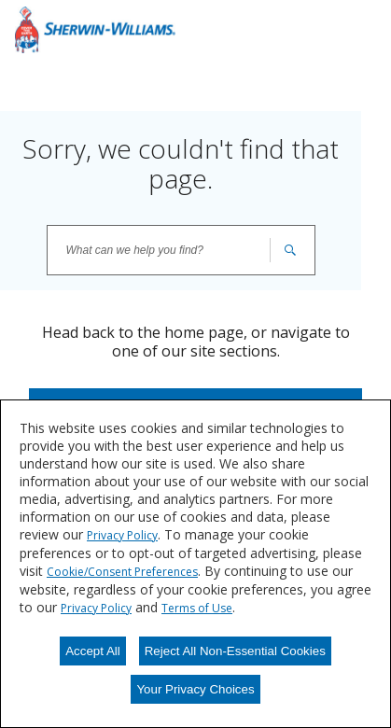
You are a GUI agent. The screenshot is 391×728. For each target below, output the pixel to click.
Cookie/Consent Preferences (122, 572)
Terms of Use (196, 608)
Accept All (92, 651)
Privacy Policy (122, 535)
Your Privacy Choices (195, 689)
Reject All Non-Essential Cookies (235, 651)
